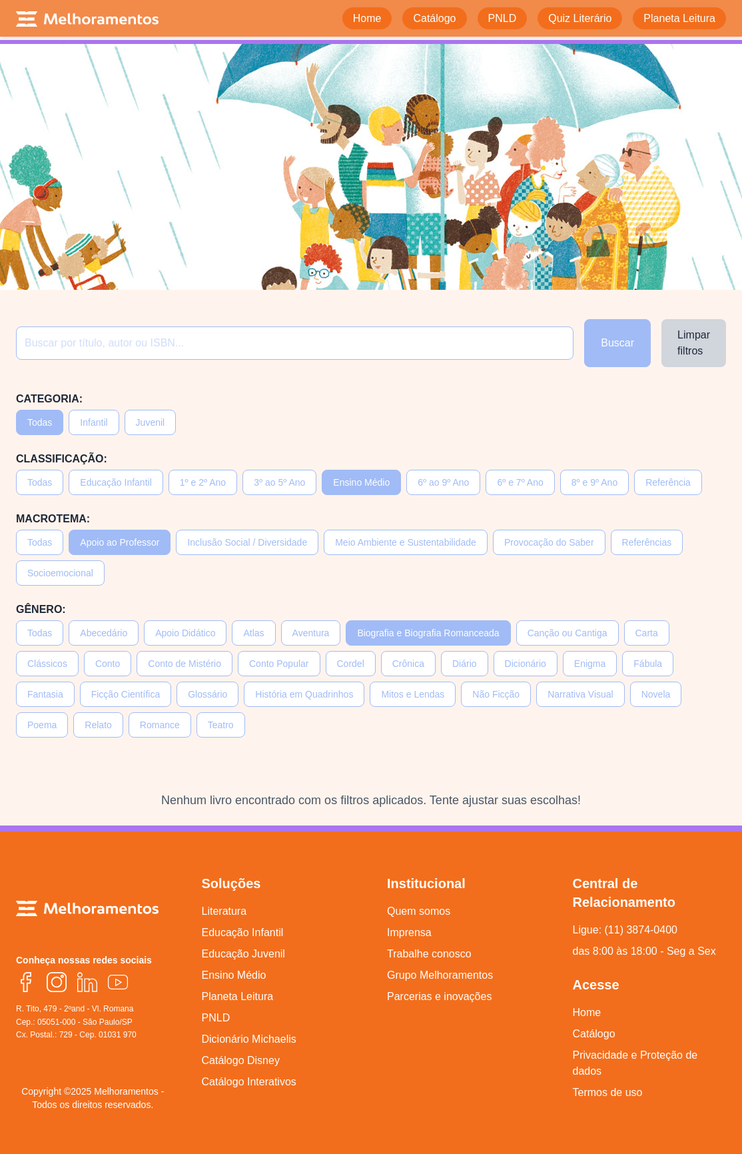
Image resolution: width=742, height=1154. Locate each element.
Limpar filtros (693, 342)
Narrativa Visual (580, 694)
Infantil (93, 422)
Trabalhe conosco (429, 953)
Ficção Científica (125, 694)
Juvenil (150, 422)
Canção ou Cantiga (567, 633)
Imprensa (409, 932)
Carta (646, 633)
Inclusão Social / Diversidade (247, 542)
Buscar (617, 342)
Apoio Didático (185, 633)
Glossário (207, 694)
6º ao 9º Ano (443, 482)
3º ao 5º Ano (279, 482)
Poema (42, 725)
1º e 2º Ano (203, 482)
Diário (464, 663)
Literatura (224, 911)
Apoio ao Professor (119, 542)
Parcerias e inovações (439, 996)
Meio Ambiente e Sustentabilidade (405, 542)
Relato (98, 725)
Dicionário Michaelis (249, 1039)
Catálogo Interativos (249, 1081)
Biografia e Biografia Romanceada (428, 633)
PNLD (216, 1017)
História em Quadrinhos (304, 694)
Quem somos (418, 911)
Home (587, 1012)
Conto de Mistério (184, 663)
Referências (647, 542)
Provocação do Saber (549, 542)
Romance (160, 725)
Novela (656, 694)
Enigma (589, 663)
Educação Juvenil (243, 953)
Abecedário (103, 633)
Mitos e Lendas (412, 694)
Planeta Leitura (238, 996)
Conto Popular (279, 663)
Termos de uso (608, 1092)
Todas (39, 422)
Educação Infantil (115, 482)
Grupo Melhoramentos (440, 975)
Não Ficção (496, 694)
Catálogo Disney (241, 1060)
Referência (668, 482)
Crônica (408, 663)
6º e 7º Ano (520, 482)
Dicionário (525, 663)
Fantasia (45, 694)
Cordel (350, 663)
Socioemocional (60, 573)
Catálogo (594, 1033)
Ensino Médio (361, 482)
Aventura (311, 633)
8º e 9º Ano (594, 482)
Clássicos (47, 663)
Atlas (253, 633)
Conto (107, 663)
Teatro (221, 725)
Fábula (647, 663)
